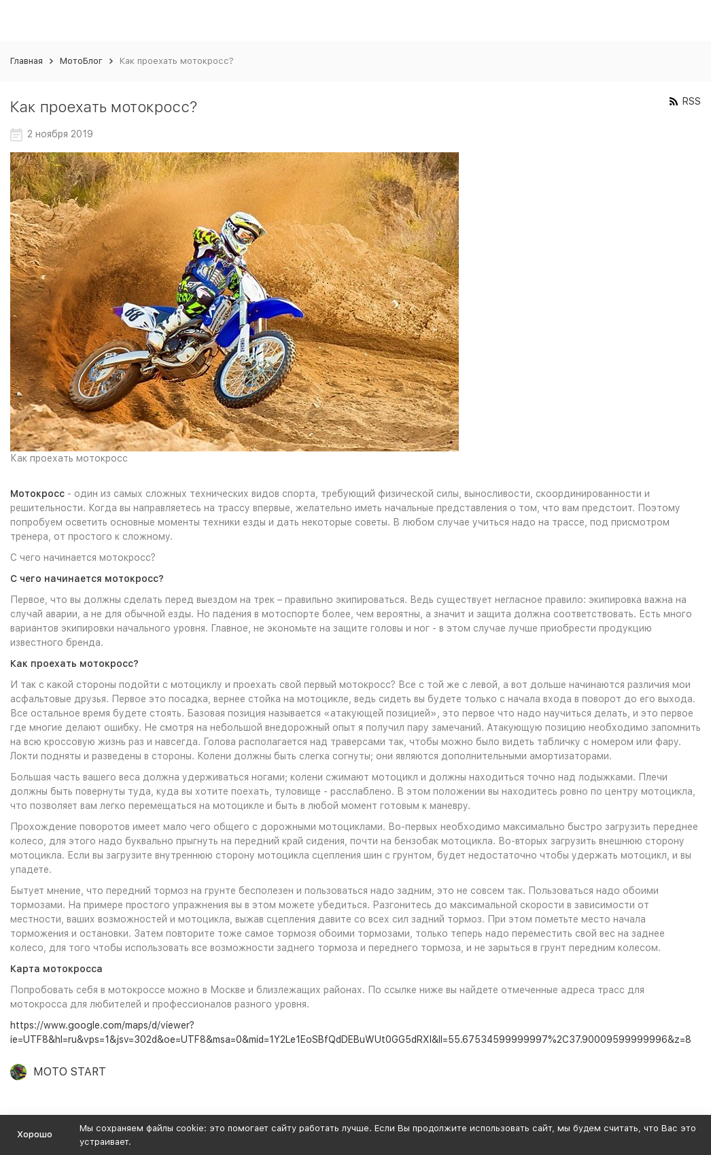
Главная (26, 61)
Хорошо (34, 1134)
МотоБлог (81, 61)
